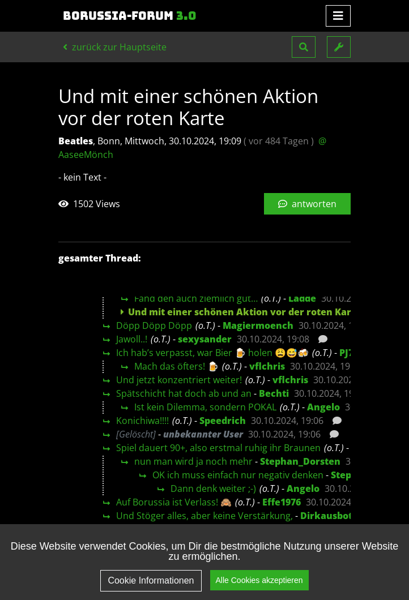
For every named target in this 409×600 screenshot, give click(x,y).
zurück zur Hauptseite (115, 47)
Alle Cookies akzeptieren (259, 580)
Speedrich (222, 420)
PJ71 (349, 352)
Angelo (323, 407)
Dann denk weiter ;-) (213, 488)
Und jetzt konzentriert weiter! (179, 380)
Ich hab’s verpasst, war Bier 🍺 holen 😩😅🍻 (212, 352)
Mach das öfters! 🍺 (176, 366)
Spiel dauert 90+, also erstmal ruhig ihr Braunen (218, 448)
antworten (307, 204)
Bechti (274, 393)
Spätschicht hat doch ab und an (184, 393)
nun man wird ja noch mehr (193, 461)
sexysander (205, 339)
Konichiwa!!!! (142, 420)
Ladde (302, 298)
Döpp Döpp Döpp (154, 325)
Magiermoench (258, 325)
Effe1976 (281, 502)
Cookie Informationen (151, 580)
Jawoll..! (132, 339)
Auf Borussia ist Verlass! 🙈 (174, 502)
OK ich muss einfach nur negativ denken (238, 475)
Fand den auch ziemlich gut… (196, 298)
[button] (304, 47)
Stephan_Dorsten (300, 461)
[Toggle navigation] (338, 16)
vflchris (267, 366)
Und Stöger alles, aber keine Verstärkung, (204, 515)
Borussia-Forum (130, 16)
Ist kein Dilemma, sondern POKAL (205, 407)
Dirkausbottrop (336, 515)
